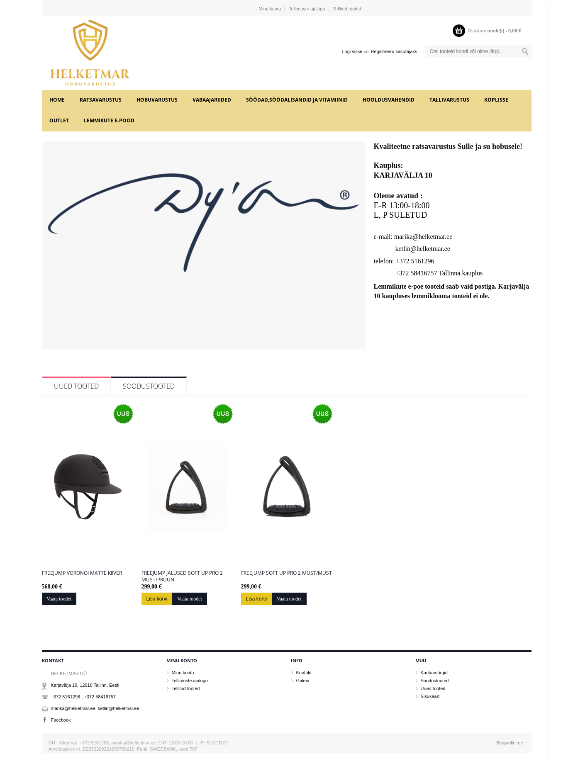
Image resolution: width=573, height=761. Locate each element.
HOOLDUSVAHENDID (389, 99)
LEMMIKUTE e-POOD (109, 120)
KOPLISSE (496, 99)
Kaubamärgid (434, 672)
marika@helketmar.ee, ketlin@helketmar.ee (95, 708)
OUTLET (59, 120)
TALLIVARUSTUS (449, 99)
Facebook (61, 719)
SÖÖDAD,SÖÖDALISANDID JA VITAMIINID (297, 99)
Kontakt (304, 672)
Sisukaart (430, 696)
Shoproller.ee (509, 742)
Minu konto (269, 8)
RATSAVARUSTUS (101, 99)
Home (57, 99)
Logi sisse (352, 51)
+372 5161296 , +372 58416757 (83, 696)
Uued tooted (76, 386)
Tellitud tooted (347, 8)
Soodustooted (149, 386)
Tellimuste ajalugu (307, 8)
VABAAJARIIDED (212, 99)
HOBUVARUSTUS (157, 99)
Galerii (303, 680)
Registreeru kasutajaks (394, 51)
